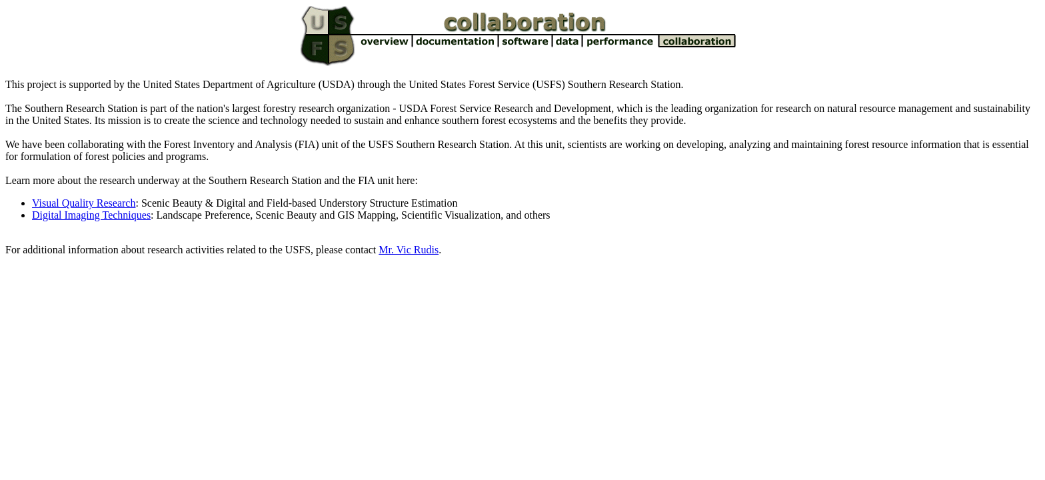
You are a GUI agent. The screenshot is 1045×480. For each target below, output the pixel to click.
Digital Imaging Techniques (91, 215)
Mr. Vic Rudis (409, 249)
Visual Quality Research (83, 203)
